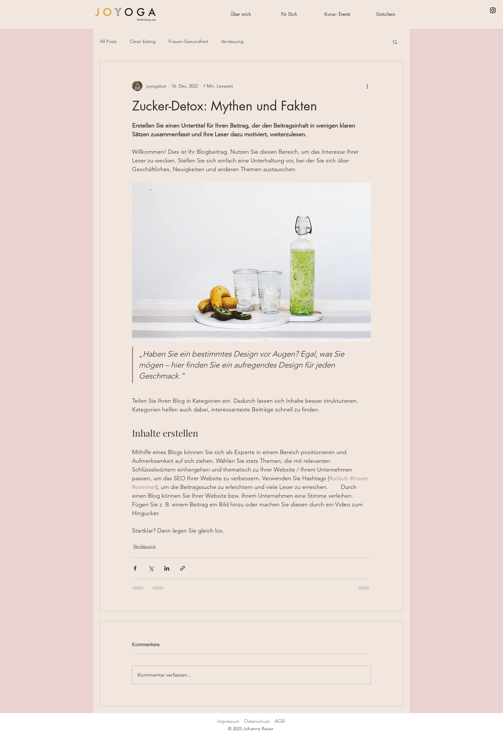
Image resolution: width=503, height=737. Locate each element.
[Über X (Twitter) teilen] (151, 568)
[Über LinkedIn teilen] (167, 568)
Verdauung (232, 41)
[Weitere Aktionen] (367, 86)
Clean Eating (143, 41)
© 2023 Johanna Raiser (250, 729)
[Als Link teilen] (183, 568)
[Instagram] (493, 10)
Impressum (228, 721)
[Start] (125, 14)
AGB (279, 721)
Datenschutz (257, 721)
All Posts (108, 41)
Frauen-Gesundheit (188, 41)
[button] (395, 41)
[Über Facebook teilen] (135, 568)
